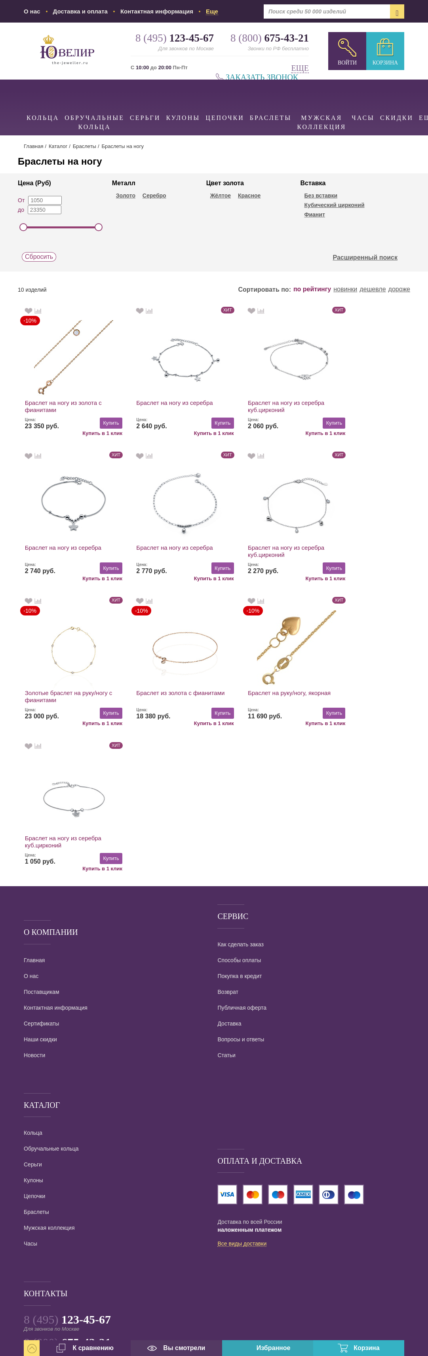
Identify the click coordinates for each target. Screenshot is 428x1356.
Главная (33, 146)
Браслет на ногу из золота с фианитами (63, 406)
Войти (347, 63)
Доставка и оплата (80, 11)
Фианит (314, 214)
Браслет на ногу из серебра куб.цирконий (259, 406)
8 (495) (67, 1174)
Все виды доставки (241, 1099)
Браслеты (270, 100)
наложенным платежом (249, 1085)
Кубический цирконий (334, 205)
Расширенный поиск (369, 257)
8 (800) (67, 1197)
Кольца (43, 100)
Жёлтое (220, 195)
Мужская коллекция (321, 105)
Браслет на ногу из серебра (161, 402)
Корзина (385, 63)
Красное (249, 195)
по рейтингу (312, 289)
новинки (345, 289)
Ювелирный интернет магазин (98, 1248)
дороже (399, 289)
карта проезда (42, 1284)
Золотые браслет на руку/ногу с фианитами (262, 551)
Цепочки (224, 100)
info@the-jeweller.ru (66, 1260)
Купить (97, 423)
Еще (300, 68)
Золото (125, 195)
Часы (363, 100)
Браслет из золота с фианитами (346, 551)
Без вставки (320, 195)
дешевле (373, 289)
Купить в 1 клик (89, 433)
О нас (32, 11)
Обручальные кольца (94, 105)
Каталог (58, 146)
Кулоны (183, 100)
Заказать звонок (262, 77)
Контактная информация (156, 11)
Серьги (145, 100)
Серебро (154, 195)
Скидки (396, 100)
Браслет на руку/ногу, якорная (66, 692)
